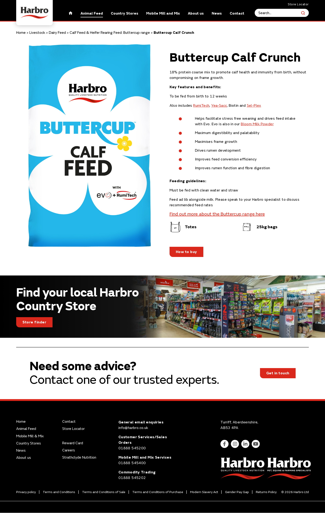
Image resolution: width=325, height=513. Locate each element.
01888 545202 (132, 478)
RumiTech (201, 105)
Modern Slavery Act (204, 492)
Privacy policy (26, 492)
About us (196, 13)
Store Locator (298, 4)
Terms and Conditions (59, 492)
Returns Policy (266, 492)
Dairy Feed (57, 32)
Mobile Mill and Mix (163, 13)
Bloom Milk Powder (257, 124)
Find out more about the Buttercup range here (217, 214)
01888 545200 (132, 448)
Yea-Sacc (219, 105)
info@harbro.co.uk (133, 428)
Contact (237, 13)
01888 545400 (132, 463)
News (217, 13)
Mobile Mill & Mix (30, 436)
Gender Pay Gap (237, 492)
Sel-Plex (254, 105)
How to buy (186, 252)
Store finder (34, 322)
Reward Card (72, 443)
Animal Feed (91, 13)
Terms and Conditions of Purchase (157, 492)
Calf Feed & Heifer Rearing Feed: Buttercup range (110, 32)
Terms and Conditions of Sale (103, 492)
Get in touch (277, 373)
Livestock (37, 32)
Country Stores (124, 13)
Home (21, 32)
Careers (68, 450)
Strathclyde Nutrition (79, 457)
